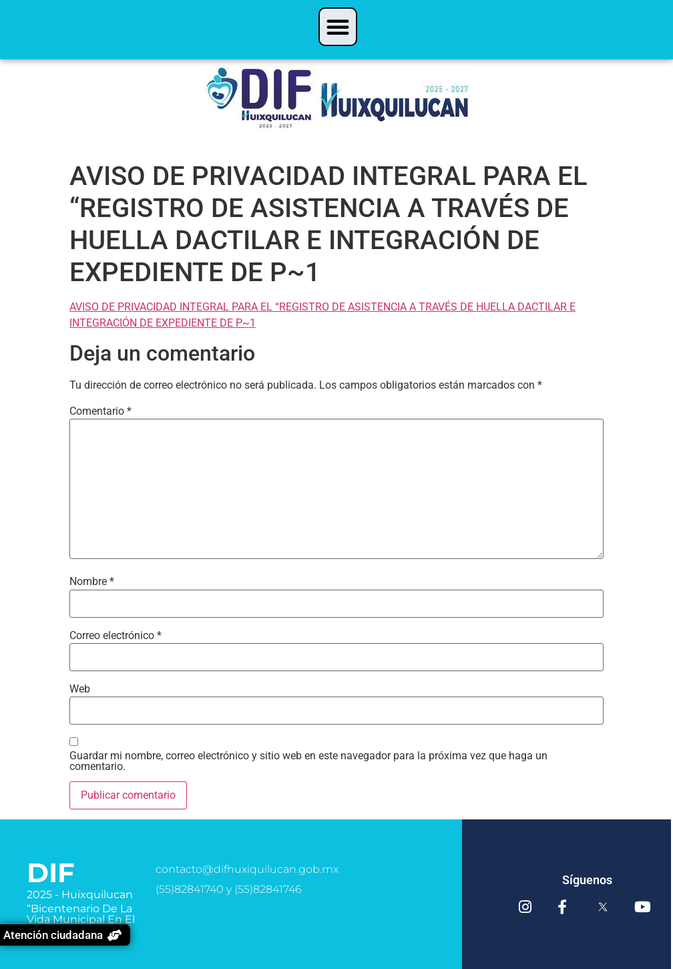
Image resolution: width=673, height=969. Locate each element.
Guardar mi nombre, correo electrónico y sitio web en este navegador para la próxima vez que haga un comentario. (308, 761)
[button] (337, 26)
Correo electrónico (115, 635)
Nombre (91, 581)
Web (79, 689)
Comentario (100, 411)
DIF (51, 872)
